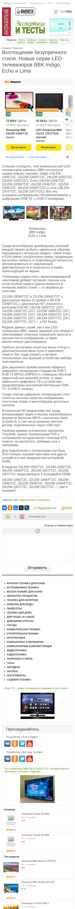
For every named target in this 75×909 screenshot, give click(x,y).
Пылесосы (14, 608)
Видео (30, 42)
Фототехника (16, 637)
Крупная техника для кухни (26, 583)
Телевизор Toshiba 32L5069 (35, 814)
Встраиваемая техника (23, 587)
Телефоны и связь (20, 658)
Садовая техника (19, 679)
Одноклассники (15, 743)
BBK (16, 500)
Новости (17, 48)
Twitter (22, 743)
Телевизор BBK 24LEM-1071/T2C (38, 882)
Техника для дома (19, 612)
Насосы (12, 671)
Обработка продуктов (22, 596)
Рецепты (53, 40)
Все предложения (15, 157)
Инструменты (16, 675)
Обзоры (32, 40)
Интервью (42, 42)
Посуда (12, 625)
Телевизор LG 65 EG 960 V (35, 903)
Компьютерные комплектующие (29, 646)
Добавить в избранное (15, 3)
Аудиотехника (16, 654)
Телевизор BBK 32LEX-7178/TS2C (38, 861)
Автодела (13, 667)
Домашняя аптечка (20, 621)
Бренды (54, 42)
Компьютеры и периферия (25, 642)
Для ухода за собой (20, 617)
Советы (42, 40)
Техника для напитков (22, 600)
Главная (6, 48)
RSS (68, 508)
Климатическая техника (23, 629)
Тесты (22, 40)
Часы (10, 663)
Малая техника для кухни (24, 591)
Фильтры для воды (20, 604)
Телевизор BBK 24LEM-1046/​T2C (17, 131)
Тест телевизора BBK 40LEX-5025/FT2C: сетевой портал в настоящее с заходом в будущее (36, 770)
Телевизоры (43, 500)
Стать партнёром (37, 157)
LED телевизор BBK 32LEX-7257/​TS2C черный (49, 133)
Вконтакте (7, 743)
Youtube (29, 743)
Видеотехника (28, 500)
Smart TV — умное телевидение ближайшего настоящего (36, 688)
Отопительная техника (23, 633)
